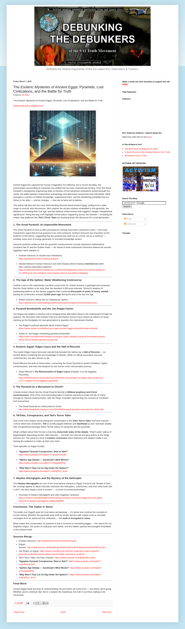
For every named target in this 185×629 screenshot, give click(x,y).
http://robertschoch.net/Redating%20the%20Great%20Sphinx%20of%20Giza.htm (58, 303)
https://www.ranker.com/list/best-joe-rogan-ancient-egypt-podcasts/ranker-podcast (58, 328)
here (150, 137)
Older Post (106, 612)
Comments (130, 224)
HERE (125, 84)
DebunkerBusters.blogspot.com (28, 106)
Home (63, 612)
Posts (127, 219)
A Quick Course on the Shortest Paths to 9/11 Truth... (148, 152)
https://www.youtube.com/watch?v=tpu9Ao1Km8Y (43, 454)
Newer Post (19, 612)
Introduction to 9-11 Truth (136, 155)
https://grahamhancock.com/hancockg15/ (38, 258)
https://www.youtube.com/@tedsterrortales (75, 557)
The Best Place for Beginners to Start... (142, 149)
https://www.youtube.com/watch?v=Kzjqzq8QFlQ (42, 463)
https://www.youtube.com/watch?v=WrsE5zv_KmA (43, 471)
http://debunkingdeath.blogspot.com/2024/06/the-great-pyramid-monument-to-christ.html (61, 409)
